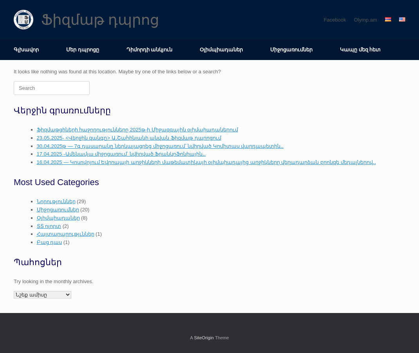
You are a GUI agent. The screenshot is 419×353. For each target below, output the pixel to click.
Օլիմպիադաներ (221, 50)
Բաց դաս (49, 242)
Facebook (335, 20)
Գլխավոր (26, 50)
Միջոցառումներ (291, 50)
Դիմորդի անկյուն (149, 50)
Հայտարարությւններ (65, 234)
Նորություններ (56, 201)
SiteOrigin (204, 337)
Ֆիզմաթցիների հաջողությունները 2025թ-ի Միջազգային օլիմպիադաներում (137, 130)
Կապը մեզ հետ (360, 50)
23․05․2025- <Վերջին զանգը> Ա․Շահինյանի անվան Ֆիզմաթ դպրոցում (129, 138)
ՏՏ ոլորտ (49, 226)
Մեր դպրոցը (82, 50)
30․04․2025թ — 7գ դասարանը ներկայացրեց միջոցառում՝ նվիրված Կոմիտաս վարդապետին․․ (160, 146)
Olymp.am (365, 20)
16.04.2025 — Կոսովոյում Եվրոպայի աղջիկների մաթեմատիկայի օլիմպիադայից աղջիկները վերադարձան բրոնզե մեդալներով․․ (206, 162)
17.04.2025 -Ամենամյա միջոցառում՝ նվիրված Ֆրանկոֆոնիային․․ (121, 154)
